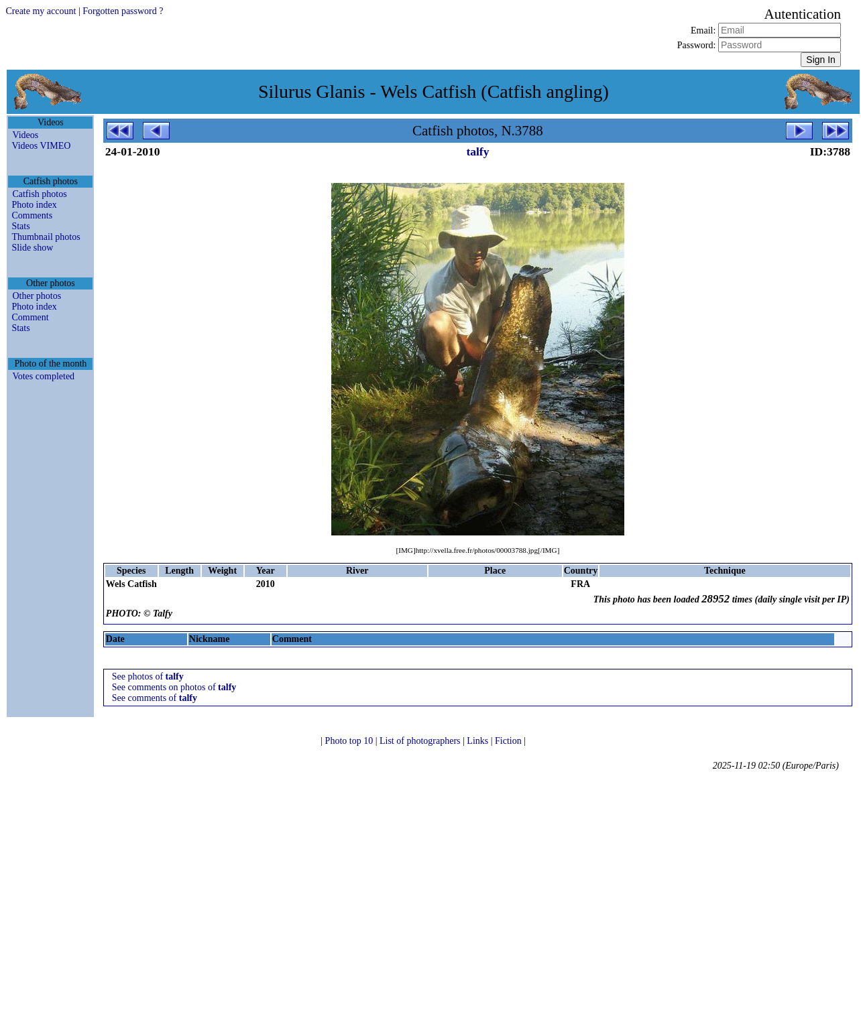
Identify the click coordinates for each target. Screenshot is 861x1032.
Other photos (36, 296)
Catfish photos (39, 194)
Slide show (32, 248)
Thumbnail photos (45, 237)
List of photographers (421, 741)
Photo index (33, 205)
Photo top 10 (350, 741)
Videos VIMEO (40, 146)
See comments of (154, 698)
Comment (29, 317)
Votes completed (43, 376)
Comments (31, 215)
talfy (477, 151)
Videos (25, 135)
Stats (20, 226)
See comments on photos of (174, 687)
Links (478, 741)
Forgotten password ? (122, 11)
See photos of (148, 676)
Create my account (40, 11)
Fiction (509, 741)
